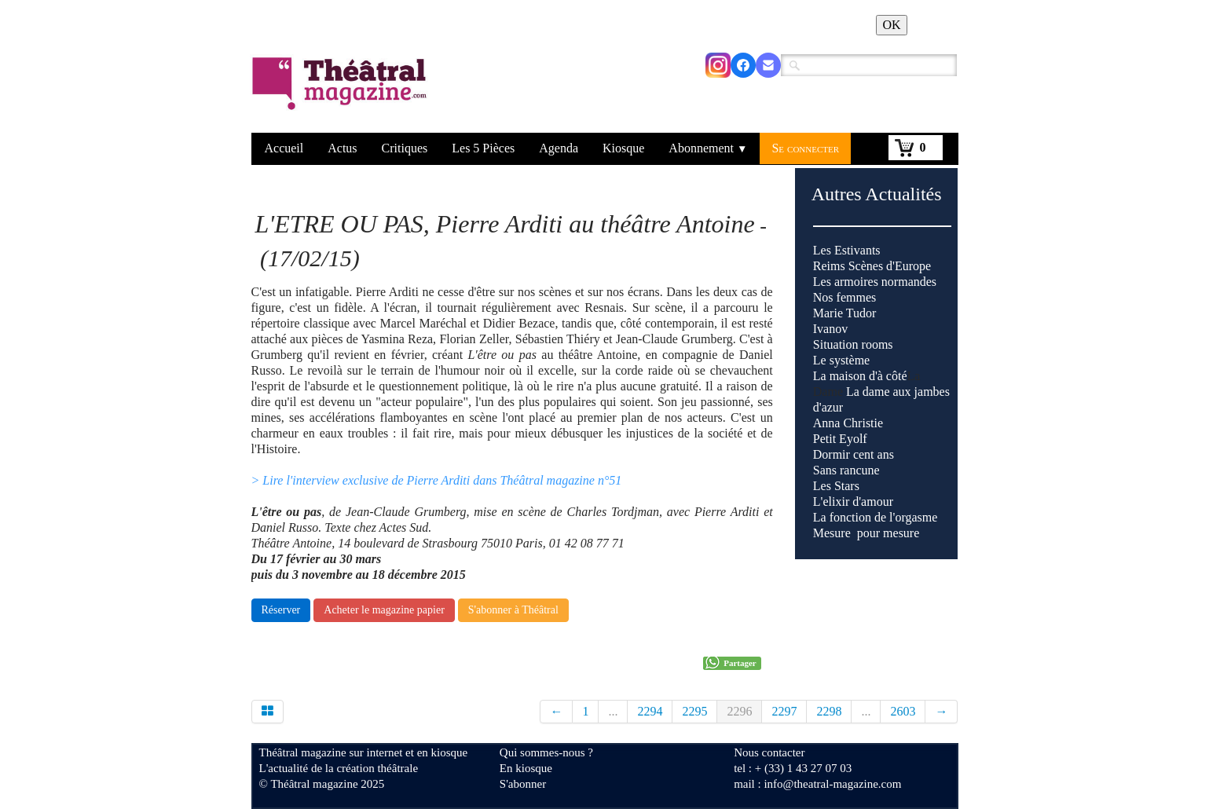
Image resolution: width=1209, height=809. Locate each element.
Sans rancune (846, 470)
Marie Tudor (844, 313)
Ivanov (830, 328)
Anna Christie (848, 423)
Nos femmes (844, 297)
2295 (694, 711)
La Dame (881, 454)
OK (891, 24)
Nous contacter (769, 752)
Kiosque (623, 148)
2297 (784, 711)
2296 (739, 711)
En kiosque (526, 768)
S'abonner (523, 784)
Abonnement (708, 148)
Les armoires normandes (874, 281)
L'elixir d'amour (853, 501)
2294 (649, 711)
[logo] (342, 93)
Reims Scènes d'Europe (872, 266)
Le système (841, 360)
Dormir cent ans (853, 454)
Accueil (284, 148)
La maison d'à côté (860, 376)
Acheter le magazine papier (384, 610)
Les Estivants (847, 250)
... (612, 711)
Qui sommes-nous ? (546, 752)
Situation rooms (853, 344)
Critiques (405, 148)
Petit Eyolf (840, 438)
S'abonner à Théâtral (513, 610)
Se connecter (805, 148)
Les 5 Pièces (483, 148)
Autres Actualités (876, 194)
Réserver (281, 610)
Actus (342, 148)
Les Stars (836, 485)
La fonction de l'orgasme (875, 517)
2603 (902, 711)
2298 (828, 711)
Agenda (558, 148)
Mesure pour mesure (866, 533)
